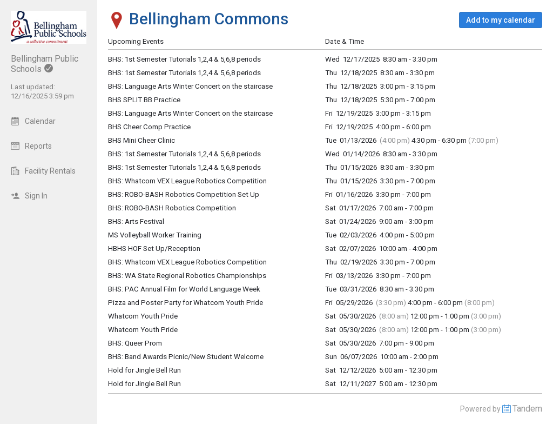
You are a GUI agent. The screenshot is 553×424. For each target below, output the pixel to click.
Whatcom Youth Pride (143, 316)
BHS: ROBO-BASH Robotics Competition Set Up (183, 194)
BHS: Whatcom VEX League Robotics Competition (187, 262)
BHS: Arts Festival (136, 221)
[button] (501, 20)
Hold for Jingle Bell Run (144, 370)
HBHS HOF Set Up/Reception (154, 248)
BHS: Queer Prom (135, 343)
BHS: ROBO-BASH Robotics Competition (172, 208)
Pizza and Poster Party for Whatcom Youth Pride (185, 303)
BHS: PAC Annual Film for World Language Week (184, 289)
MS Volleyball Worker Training (154, 235)
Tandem (527, 408)
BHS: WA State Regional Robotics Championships (187, 275)
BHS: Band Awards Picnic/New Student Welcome (186, 357)
